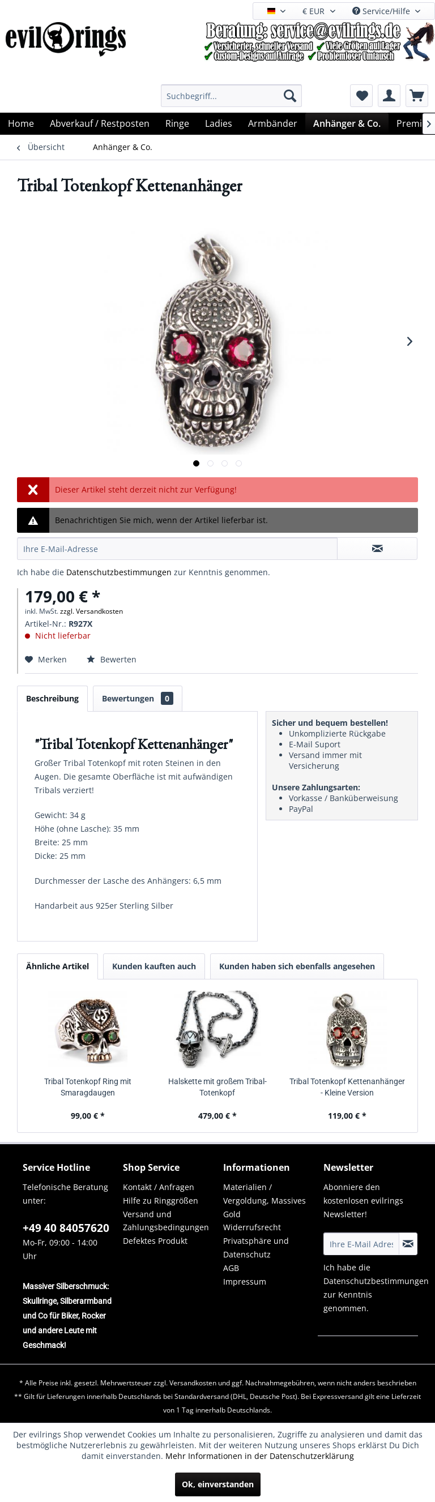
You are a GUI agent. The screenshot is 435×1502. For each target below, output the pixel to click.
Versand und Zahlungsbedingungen (166, 1221)
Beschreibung (52, 698)
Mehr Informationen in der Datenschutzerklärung (259, 1455)
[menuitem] (231, 95)
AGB (231, 1268)
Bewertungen (137, 698)
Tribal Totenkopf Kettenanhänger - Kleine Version (347, 1087)
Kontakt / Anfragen (158, 1187)
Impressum (244, 1281)
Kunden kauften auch (154, 966)
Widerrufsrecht (252, 1227)
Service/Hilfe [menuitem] (382, 11)
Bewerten (112, 659)
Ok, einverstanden (218, 1484)
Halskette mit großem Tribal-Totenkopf (217, 1087)
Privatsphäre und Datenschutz (256, 1247)
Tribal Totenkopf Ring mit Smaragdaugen (87, 1087)
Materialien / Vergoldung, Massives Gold (264, 1200)
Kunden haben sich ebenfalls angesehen (297, 966)
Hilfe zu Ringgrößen (160, 1200)
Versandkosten (192, 1383)
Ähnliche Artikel (57, 966)
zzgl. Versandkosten (91, 611)
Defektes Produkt (155, 1240)
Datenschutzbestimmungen (119, 572)
